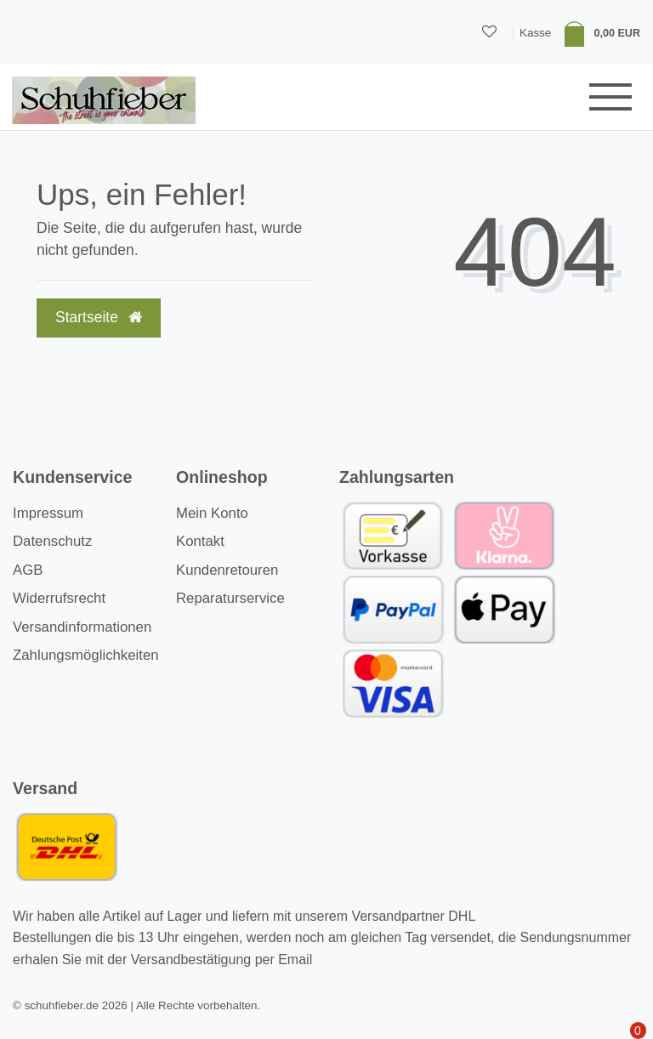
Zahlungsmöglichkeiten (86, 655)
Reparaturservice (230, 598)
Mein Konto (212, 513)
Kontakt (200, 541)
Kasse (535, 32)
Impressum (48, 513)
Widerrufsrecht (59, 598)
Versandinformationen (82, 627)
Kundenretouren (227, 570)
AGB (28, 570)
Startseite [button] (98, 317)
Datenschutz (52, 541)
